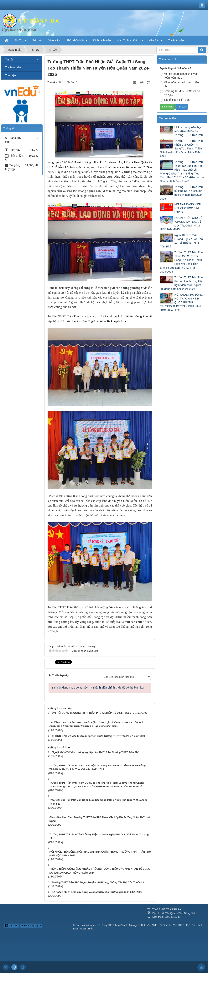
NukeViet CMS (149, 925)
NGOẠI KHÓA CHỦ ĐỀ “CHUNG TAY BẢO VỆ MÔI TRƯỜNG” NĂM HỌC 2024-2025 (181, 223)
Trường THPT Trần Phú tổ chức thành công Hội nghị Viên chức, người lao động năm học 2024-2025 (181, 283)
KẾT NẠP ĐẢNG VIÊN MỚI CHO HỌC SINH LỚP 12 (187, 208)
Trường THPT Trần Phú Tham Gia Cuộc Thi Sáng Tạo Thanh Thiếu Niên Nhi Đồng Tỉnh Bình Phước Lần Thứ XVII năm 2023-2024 (181, 262)
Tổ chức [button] (37, 40)
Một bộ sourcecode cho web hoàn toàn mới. (179, 75)
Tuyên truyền (13, 67)
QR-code (11, 925)
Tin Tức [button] (21, 41)
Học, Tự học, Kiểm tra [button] (130, 40)
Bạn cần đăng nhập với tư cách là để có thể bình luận (98, 687)
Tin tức (9, 59)
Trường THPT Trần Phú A (113, 925)
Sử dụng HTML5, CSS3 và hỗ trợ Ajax (180, 93)
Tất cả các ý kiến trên (175, 100)
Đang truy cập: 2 (31, 925)
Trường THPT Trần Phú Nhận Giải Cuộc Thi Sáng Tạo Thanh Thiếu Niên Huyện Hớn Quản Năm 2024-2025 (181, 148)
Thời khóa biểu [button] (77, 41)
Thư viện (10, 75)
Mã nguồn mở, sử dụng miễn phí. (179, 84)
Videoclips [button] (54, 40)
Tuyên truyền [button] (176, 40)
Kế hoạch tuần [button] (102, 40)
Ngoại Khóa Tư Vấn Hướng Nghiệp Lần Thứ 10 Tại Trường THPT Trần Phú (181, 241)
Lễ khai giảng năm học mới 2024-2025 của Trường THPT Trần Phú (188, 131)
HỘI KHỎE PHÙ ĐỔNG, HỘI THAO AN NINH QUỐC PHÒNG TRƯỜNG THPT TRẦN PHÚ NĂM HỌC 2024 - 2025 (182, 302)
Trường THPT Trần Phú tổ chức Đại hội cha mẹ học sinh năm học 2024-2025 (181, 192)
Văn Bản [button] (155, 41)
